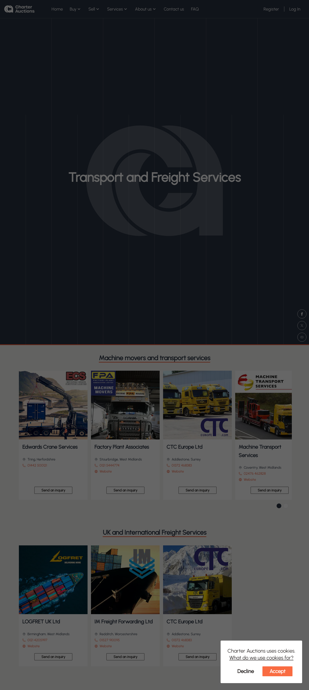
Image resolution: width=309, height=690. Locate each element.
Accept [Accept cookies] (277, 671)
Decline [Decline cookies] (245, 671)
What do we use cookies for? (261, 658)
